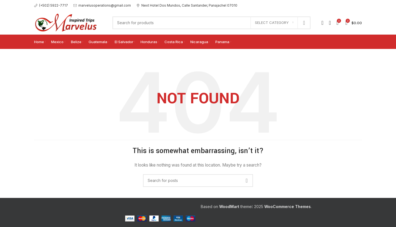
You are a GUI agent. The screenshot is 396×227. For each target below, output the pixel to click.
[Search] (211, 22)
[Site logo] (67, 22)
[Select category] (274, 23)
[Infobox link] (51, 5)
